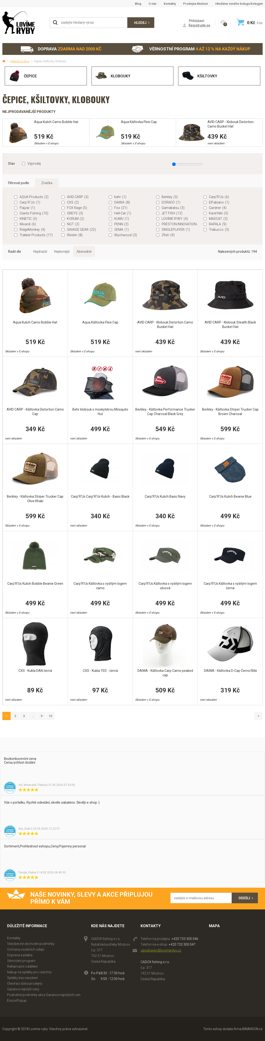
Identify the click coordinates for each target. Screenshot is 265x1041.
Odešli (244, 898)
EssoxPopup (16, 1000)
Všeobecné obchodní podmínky (30, 944)
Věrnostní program (191, 49)
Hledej (140, 23)
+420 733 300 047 (182, 944)
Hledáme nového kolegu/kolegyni (239, 3)
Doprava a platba (19, 955)
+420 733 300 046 (185, 939)
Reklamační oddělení (22, 966)
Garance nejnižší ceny (23, 989)
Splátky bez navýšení (22, 978)
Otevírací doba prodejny (24, 983)
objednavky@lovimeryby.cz (161, 950)
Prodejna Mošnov (195, 3)
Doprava (61, 49)
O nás (152, 3)
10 (50, 716)
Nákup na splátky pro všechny (29, 972)
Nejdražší (40, 251)
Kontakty (170, 3)
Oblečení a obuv (20, 61)
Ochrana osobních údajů (25, 949)
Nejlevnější (62, 251)
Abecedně (84, 251)
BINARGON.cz (252, 1029)
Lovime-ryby (23, 22)
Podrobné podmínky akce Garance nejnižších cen (43, 995)
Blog (138, 3)
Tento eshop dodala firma (222, 1029)
